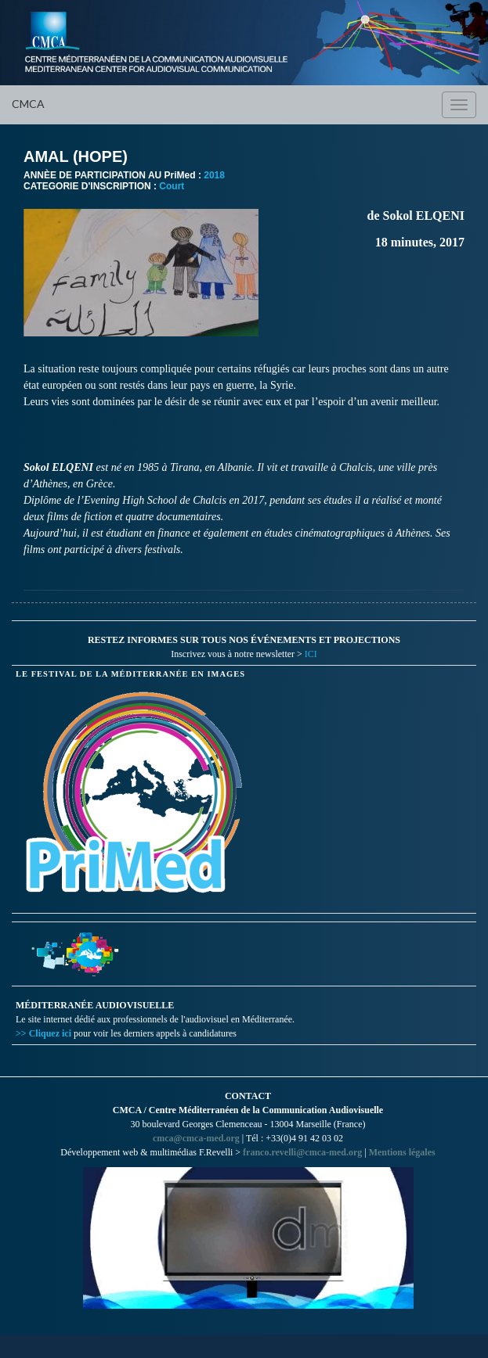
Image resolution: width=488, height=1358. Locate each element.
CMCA (28, 103)
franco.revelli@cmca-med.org (302, 1152)
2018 (214, 175)
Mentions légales (402, 1152)
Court (171, 186)
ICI (311, 653)
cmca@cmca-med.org (196, 1138)
